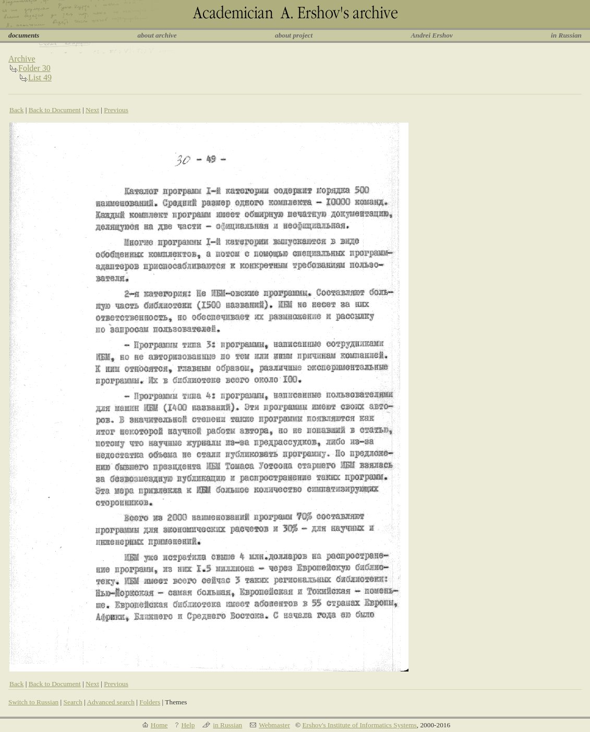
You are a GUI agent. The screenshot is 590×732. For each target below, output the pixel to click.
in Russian (566, 35)
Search (73, 702)
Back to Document (55, 110)
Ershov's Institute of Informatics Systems (359, 725)
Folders (149, 702)
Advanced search (110, 702)
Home (159, 725)
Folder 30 (34, 68)
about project (293, 35)
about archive (157, 35)
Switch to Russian (33, 702)
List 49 (40, 77)
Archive (21, 58)
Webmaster (274, 725)
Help (188, 725)
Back (16, 110)
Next (92, 110)
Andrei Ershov (431, 35)
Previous (116, 110)
